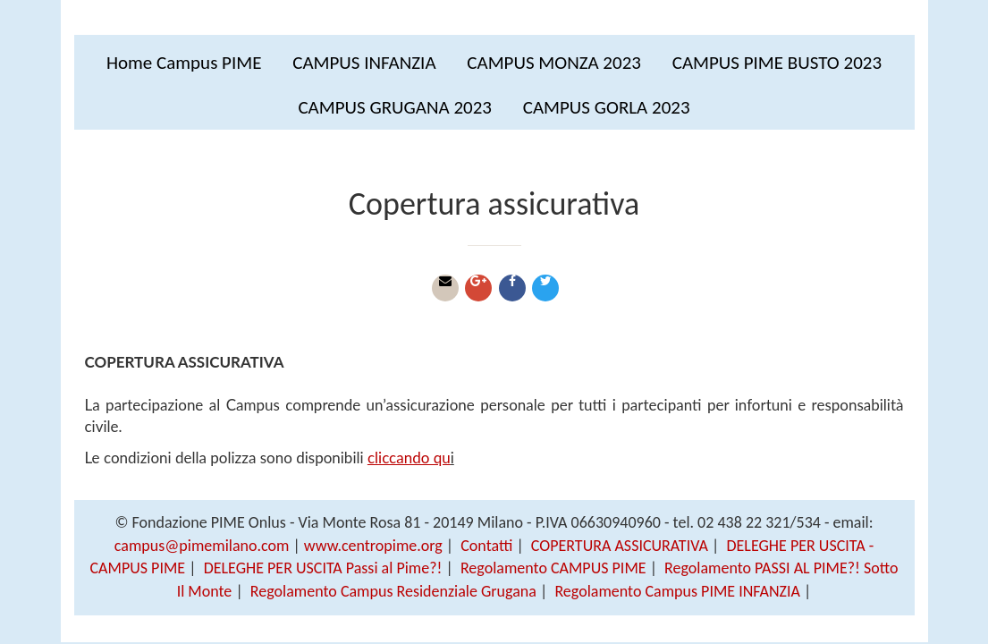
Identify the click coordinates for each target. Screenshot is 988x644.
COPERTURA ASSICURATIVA (619, 545)
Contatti (486, 545)
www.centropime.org (373, 545)
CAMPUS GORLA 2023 (606, 107)
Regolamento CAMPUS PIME (553, 568)
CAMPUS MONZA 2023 (554, 62)
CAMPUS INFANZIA (363, 62)
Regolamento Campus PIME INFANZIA (677, 591)
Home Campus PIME (184, 62)
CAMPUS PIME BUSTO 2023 (777, 62)
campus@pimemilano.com (202, 545)
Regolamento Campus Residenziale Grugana (393, 591)
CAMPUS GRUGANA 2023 (395, 107)
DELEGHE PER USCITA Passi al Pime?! (323, 568)
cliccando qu (409, 457)
